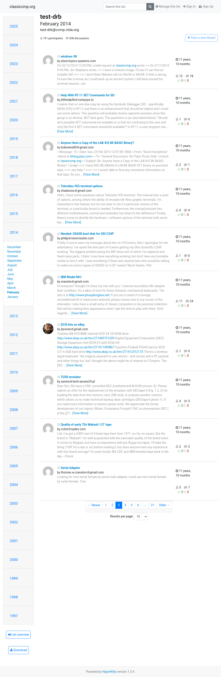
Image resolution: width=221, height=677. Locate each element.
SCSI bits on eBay (71, 324)
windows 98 (67, 56)
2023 (14, 64)
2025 (14, 26)
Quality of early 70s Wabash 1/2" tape (84, 424)
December (14, 247)
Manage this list (168, 6)
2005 (14, 466)
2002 (14, 522)
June (10, 274)
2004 (14, 484)
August (12, 265)
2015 (14, 214)
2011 (14, 353)
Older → (164, 505)
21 (152, 505)
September (14, 260)
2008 (14, 410)
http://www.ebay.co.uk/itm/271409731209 (85, 338)
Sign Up (206, 6)
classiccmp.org (22, 7)
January (12, 297)
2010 (14, 372)
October (12, 256)
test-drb (51, 16)
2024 (14, 45)
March (11, 287)
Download (18, 650)
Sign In (189, 6)
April (10, 283)
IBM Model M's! (69, 277)
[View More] (65, 131)
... (145, 505)
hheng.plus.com (81, 156)
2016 (14, 195)
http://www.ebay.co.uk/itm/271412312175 (114, 351)
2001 (14, 541)
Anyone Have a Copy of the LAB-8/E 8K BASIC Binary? (95, 143)
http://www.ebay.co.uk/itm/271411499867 (85, 347)
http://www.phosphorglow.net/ (89, 295)
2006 (14, 447)
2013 (14, 316)
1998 (14, 597)
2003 (14, 503)
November (14, 251)
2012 (14, 335)
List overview (18, 634)
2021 (14, 101)
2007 (14, 428)
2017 (14, 176)
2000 (14, 559)
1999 (14, 578)
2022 (14, 82)
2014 (14, 232)
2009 (14, 391)
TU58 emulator (69, 377)
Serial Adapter (68, 468)
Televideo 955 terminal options (80, 186)
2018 (14, 157)
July (10, 269)
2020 (14, 120)
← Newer (94, 505)
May (10, 278)
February (13, 292)
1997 (14, 616)
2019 (14, 139)
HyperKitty (109, 671)
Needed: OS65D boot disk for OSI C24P (85, 233)
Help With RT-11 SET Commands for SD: (86, 95)
